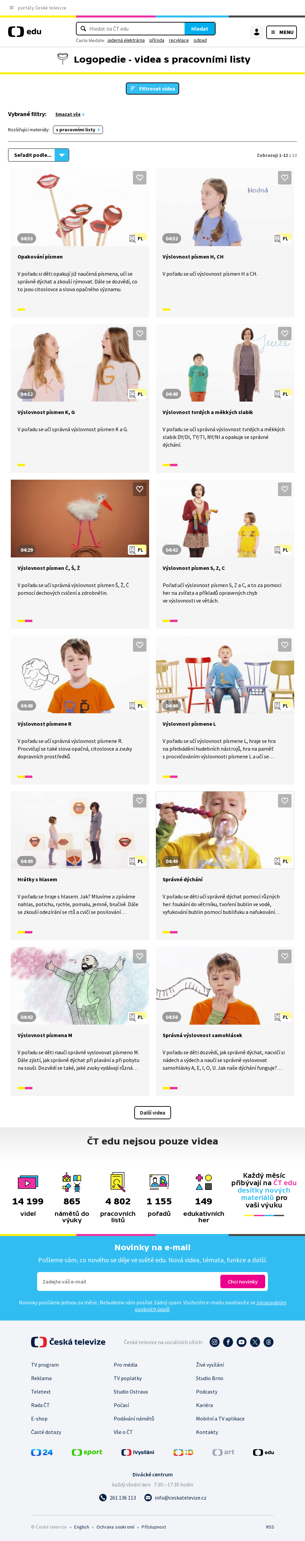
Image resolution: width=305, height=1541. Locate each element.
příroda (156, 40)
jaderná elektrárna (126, 40)
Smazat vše (68, 114)
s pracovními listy (75, 130)
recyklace (179, 40)
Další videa (152, 1112)
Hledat (199, 28)
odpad (200, 40)
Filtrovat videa (157, 88)
